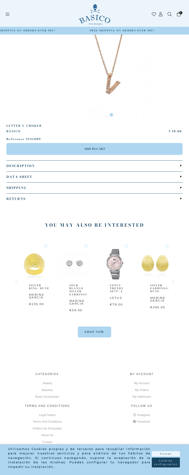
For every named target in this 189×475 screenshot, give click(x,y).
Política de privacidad (47, 428)
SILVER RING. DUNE (39, 286)
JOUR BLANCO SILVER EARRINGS (78, 289)
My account (141, 383)
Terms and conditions (47, 421)
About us (47, 435)
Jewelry (47, 383)
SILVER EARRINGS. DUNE (159, 288)
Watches (47, 390)
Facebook (141, 421)
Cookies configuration (166, 462)
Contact (47, 442)
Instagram (141, 415)
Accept (166, 453)
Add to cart (94, 149)
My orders (142, 390)
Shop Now (94, 332)
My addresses (141, 396)
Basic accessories (47, 396)
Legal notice (47, 415)
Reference (15, 139)
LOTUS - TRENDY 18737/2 (117, 288)
